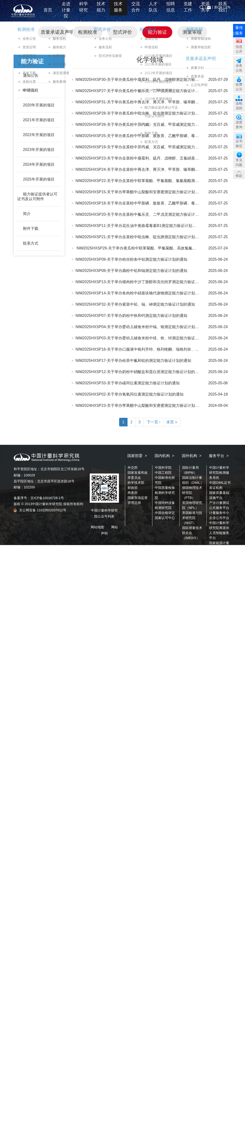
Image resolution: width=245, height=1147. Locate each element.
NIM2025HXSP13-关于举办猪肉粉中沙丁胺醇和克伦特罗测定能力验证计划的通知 (145, 282)
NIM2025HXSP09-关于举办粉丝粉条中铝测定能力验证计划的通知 (132, 259)
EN (228, 7)
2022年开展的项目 (39, 135)
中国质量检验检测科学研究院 (165, 493)
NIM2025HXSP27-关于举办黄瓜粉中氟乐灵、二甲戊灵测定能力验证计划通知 (141, 91)
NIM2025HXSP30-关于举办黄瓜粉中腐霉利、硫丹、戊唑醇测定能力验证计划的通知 (147, 79)
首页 (48, 13)
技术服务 (118, 10)
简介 (27, 214)
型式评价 (122, 32)
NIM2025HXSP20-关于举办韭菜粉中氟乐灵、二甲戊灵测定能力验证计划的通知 (143, 214)
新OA (218, 7)
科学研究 (83, 10)
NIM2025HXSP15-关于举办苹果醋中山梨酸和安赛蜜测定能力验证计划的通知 (141, 192)
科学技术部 (136, 483)
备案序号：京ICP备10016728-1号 (39, 498)
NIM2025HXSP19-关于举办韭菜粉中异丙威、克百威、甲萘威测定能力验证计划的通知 (149, 147)
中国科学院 (163, 467)
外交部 (133, 467)
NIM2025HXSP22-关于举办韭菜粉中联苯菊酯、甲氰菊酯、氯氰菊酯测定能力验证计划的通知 (155, 181)
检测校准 (87, 32)
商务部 (133, 493)
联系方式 (30, 243)
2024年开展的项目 (39, 164)
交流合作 (135, 10)
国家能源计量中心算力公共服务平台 (219, 548)
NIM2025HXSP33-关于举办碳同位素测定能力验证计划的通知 (128, 383)
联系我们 (222, 10)
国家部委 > (137, 456)
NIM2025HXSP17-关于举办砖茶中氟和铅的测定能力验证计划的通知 (133, 360)
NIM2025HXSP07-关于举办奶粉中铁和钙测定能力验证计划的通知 (132, 316)
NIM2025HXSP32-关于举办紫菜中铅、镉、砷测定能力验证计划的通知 (135, 304)
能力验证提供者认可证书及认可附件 (37, 196)
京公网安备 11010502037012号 (40, 510)
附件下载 (30, 228)
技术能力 (101, 10)
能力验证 (157, 32)
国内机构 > (164, 456)
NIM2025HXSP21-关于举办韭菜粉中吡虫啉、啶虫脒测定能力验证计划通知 (139, 237)
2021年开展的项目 (39, 120)
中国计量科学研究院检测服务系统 (219, 473)
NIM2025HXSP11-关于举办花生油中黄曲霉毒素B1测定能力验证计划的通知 (140, 226)
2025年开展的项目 (39, 179)
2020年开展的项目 (39, 105)
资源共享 (205, 10)
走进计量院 (66, 13)
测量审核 (192, 32)
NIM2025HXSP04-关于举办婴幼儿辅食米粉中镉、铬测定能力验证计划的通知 (141, 327)
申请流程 (30, 90)
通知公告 (30, 75)
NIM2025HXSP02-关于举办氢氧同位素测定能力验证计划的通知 (130, 394)
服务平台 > (218, 456)
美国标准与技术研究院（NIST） (192, 518)
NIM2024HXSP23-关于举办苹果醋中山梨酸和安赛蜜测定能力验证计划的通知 (141, 405)
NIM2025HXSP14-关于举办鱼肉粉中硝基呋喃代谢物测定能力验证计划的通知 (141, 293)
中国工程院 (163, 472)
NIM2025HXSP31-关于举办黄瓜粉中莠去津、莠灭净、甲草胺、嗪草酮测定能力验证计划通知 (155, 102)
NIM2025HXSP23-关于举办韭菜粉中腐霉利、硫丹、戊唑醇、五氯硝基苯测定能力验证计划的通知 (158, 158)
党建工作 (187, 10)
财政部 (133, 488)
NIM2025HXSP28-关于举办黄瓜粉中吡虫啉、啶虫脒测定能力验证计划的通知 (141, 113)
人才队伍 (153, 10)
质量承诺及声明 (54, 32)
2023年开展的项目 (39, 150)
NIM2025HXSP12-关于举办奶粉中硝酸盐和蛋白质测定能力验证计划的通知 (139, 372)
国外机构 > (191, 456)
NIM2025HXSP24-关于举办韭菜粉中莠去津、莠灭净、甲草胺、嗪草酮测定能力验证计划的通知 (156, 169)
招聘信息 (170, 10)
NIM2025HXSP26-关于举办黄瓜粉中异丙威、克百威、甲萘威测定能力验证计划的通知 (149, 124)
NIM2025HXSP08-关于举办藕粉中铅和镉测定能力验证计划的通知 (132, 271)
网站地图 (97, 527)
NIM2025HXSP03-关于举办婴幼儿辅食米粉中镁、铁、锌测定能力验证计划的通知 (145, 338)
